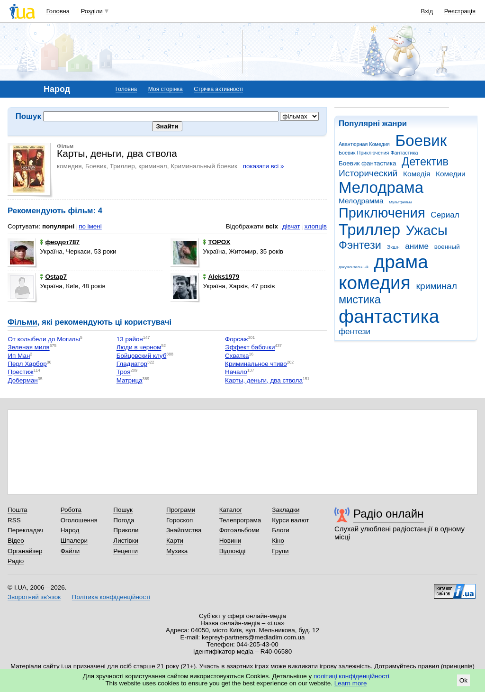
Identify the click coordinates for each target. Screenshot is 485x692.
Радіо (16, 561)
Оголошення (79, 520)
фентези (354, 331)
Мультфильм (400, 202)
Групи (280, 551)
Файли (70, 551)
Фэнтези (360, 245)
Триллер (369, 229)
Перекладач (25, 530)
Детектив (425, 161)
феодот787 (60, 242)
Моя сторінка (165, 89)
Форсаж (236, 339)
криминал (436, 286)
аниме (417, 246)
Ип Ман (19, 355)
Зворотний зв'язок (34, 597)
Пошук (123, 509)
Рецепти (125, 551)
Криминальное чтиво (256, 363)
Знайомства (184, 530)
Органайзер (25, 551)
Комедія (416, 174)
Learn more (350, 683)
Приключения (382, 212)
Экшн (393, 247)
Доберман (22, 380)
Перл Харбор (27, 363)
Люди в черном (139, 347)
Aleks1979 (221, 276)
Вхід (427, 11)
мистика (360, 299)
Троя (124, 372)
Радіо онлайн (388, 513)
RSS (14, 520)
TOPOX (216, 242)
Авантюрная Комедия (364, 144)
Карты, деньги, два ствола (264, 380)
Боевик (421, 140)
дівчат (291, 226)
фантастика (389, 316)
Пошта (17, 509)
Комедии (451, 174)
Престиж (20, 372)
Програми (180, 509)
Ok (463, 680)
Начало (236, 372)
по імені (90, 226)
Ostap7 (53, 276)
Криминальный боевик (204, 166)
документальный (353, 267)
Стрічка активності (218, 89)
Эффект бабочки (250, 347)
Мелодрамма (361, 201)
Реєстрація (460, 11)
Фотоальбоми (239, 530)
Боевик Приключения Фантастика (378, 152)
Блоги (280, 530)
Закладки (285, 509)
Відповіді (232, 551)
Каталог (230, 509)
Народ (70, 530)
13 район (130, 339)
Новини (230, 540)
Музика (177, 551)
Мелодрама (381, 187)
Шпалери (74, 540)
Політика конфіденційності (111, 597)
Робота (71, 509)
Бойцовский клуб (142, 355)
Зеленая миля (28, 347)
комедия (375, 283)
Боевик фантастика (367, 163)
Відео (16, 540)
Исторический (368, 173)
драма (401, 262)
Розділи (92, 11)
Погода (123, 520)
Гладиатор (132, 363)
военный (447, 246)
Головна (58, 11)
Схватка (237, 355)
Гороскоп (179, 520)
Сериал (445, 214)
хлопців (316, 226)
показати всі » (263, 166)
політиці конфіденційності (351, 676)
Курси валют (290, 520)
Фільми (22, 322)
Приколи (125, 530)
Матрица (130, 380)
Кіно (278, 540)
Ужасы (427, 230)
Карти (174, 540)
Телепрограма (240, 520)
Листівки (125, 540)
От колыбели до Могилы (44, 339)
